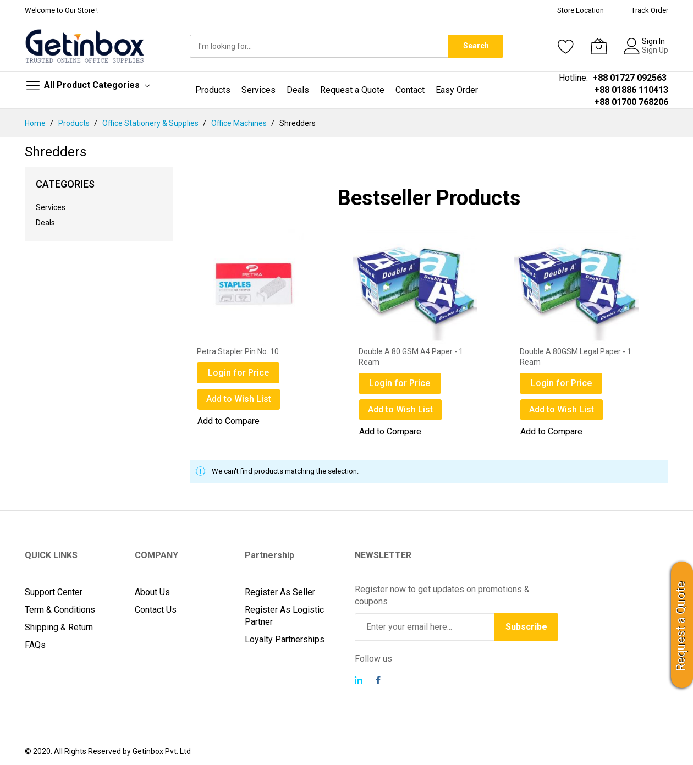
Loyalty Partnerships (284, 639)
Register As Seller (280, 592)
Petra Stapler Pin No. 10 (238, 351)
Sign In (653, 41)
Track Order (649, 10)
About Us (152, 592)
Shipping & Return (59, 627)
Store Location (580, 10)
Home (36, 123)
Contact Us (156, 609)
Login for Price (238, 372)
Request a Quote (681, 626)
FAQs (35, 645)
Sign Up (655, 50)
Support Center (53, 592)
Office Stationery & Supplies (151, 123)
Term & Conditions (60, 609)
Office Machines (239, 123)
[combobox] (319, 46)
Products (74, 123)
